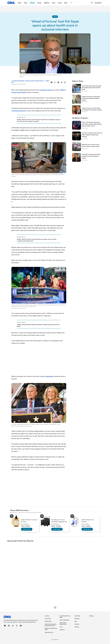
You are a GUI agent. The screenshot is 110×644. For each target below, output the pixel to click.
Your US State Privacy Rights (65, 616)
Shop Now (26, 529)
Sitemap (91, 616)
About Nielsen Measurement (63, 623)
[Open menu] (71, 2)
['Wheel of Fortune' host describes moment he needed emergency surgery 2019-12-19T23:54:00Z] (87, 99)
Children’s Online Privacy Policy (51, 628)
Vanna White (49, 376)
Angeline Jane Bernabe (18, 80)
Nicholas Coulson (39, 80)
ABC (76, 621)
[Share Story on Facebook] (51, 82)
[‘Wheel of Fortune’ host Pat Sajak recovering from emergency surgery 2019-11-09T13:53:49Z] (87, 109)
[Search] (91, 2)
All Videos (77, 624)
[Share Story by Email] (61, 82)
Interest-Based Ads (64, 620)
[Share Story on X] (55, 82)
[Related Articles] (39, 119)
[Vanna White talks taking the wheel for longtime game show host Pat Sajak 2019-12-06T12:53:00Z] (87, 88)
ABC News (77, 618)
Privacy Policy (48, 621)
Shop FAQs (77, 616)
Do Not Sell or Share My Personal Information (50, 624)
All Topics (77, 627)
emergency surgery (46, 90)
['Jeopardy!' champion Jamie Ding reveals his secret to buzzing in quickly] (87, 157)
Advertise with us (49, 632)
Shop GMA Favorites (19, 510)
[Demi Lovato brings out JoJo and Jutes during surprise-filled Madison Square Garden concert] (87, 125)
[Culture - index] (55, 16)
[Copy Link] (65, 82)
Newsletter (98, 3)
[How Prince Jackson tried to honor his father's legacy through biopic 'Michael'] (87, 136)
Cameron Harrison (29, 80)
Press (61, 627)
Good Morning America (19, 111)
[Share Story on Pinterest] (58, 82)
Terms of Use (48, 618)
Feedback (62, 629)
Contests (47, 616)
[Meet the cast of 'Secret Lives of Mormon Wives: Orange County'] (87, 146)
